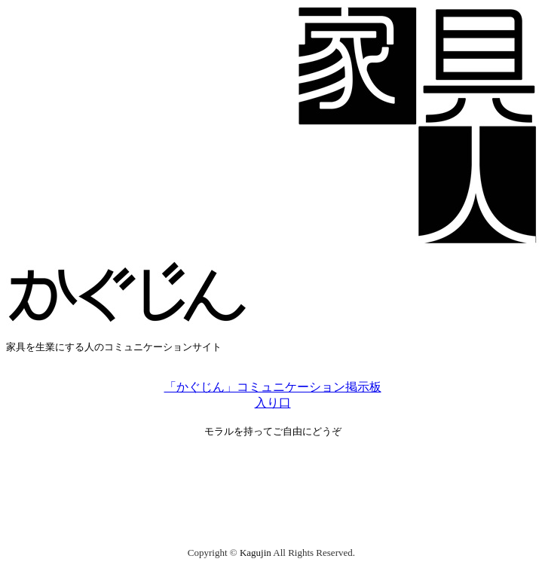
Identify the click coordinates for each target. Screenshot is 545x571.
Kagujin (255, 552)
